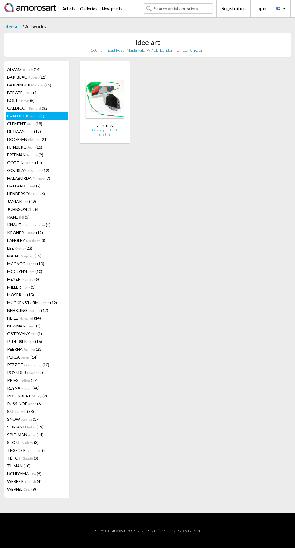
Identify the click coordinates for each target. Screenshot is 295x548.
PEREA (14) (22, 356)
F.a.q (197, 530)
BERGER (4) (22, 92)
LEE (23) (19, 248)
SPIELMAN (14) (25, 434)
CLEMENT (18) (24, 123)
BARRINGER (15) (29, 84)
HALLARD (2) (24, 185)
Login (260, 8)
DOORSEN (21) (27, 139)
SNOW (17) (23, 419)
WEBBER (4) (24, 481)
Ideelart (12, 26)
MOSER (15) (20, 294)
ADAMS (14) (24, 69)
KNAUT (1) (28, 224)
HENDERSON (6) (26, 193)
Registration (233, 8)
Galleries (88, 8)
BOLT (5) (21, 100)
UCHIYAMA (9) (24, 473)
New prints (112, 8)
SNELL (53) (20, 411)
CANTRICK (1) (25, 115)
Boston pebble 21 (104, 130)
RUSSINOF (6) (24, 403)
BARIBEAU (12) (26, 77)
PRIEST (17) (22, 380)
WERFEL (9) (21, 489)
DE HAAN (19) (24, 131)
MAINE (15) (24, 255)
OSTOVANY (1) (24, 333)
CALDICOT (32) (28, 108)
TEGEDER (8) (27, 450)
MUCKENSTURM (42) (32, 302)
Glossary (184, 530)
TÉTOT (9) (22, 458)
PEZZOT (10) (28, 364)
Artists (68, 8)
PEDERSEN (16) (24, 341)
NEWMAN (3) (24, 325)
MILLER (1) (21, 287)
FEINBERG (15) (24, 147)
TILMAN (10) (19, 465)
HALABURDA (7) (28, 178)
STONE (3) (23, 442)
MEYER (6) (23, 279)
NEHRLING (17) (27, 310)
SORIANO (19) (25, 426)
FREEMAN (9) (25, 154)
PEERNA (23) (25, 349)
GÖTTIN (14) (24, 162)
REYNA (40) (23, 388)
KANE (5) (18, 217)
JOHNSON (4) (23, 209)
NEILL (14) (24, 318)
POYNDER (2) (25, 372)
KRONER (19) (25, 232)
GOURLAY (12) (28, 170)
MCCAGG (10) (25, 263)
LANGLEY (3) (26, 240)
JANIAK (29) (21, 201)
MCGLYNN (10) (24, 271)
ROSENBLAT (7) (27, 395)
